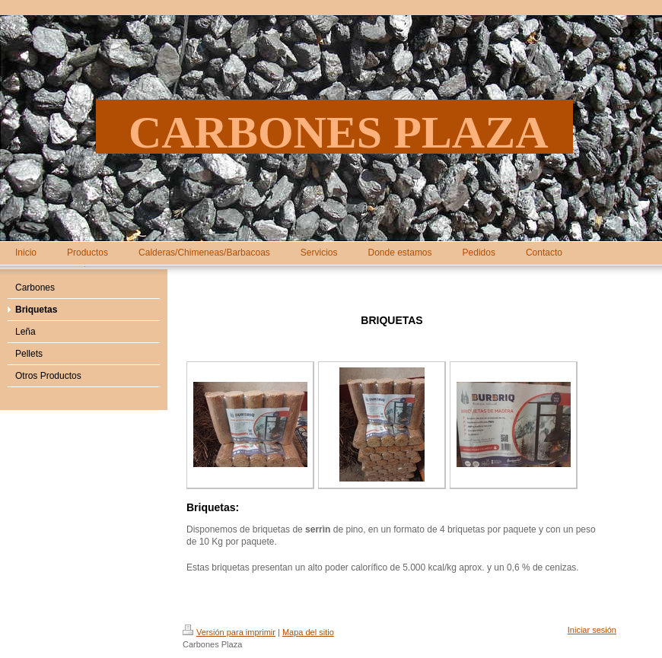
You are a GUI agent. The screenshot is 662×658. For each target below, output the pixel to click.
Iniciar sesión (592, 629)
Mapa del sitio (308, 632)
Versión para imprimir (229, 632)
